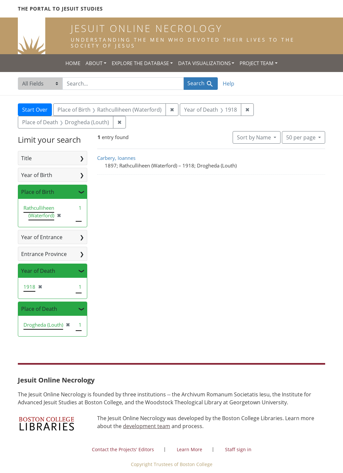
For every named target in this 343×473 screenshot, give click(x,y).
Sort (254, 137)
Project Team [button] (257, 63)
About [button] (94, 63)
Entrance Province (44, 254)
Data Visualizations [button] (204, 63)
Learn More (189, 449)
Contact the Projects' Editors (123, 449)
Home (72, 63)
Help (228, 83)
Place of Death (39, 308)
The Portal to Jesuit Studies (60, 8)
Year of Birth (36, 175)
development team (146, 426)
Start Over (35, 109)
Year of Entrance (41, 237)
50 (301, 137)
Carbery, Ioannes (116, 158)
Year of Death (38, 270)
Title (26, 158)
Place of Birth (37, 192)
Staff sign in (238, 449)
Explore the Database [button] (140, 63)
